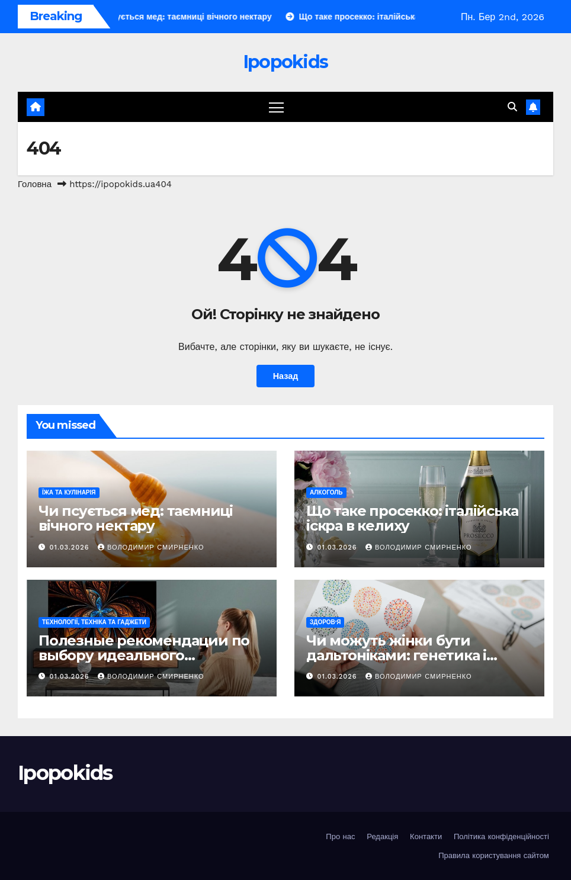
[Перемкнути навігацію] (276, 107)
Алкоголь (326, 492)
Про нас (340, 836)
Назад (286, 376)
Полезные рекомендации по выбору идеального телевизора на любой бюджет (149, 655)
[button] (512, 107)
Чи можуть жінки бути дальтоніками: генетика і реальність (396, 655)
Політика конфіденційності (501, 836)
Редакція (382, 836)
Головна (35, 184)
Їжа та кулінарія (69, 492)
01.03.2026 (71, 547)
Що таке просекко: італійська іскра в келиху (412, 518)
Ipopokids (285, 62)
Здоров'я (325, 622)
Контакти (426, 836)
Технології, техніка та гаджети (94, 622)
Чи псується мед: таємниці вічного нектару (136, 518)
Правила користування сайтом (493, 855)
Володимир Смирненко (151, 547)
